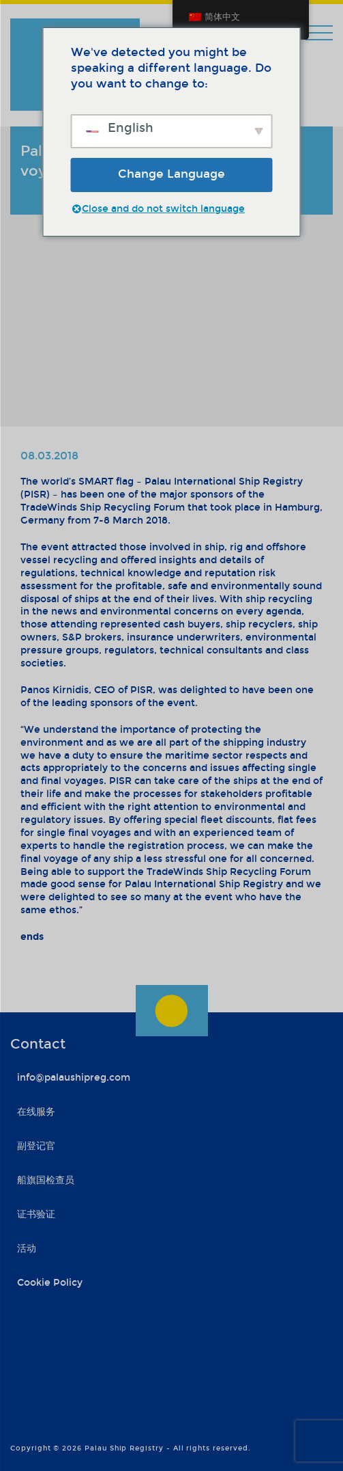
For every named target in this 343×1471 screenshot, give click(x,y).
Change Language (171, 174)
